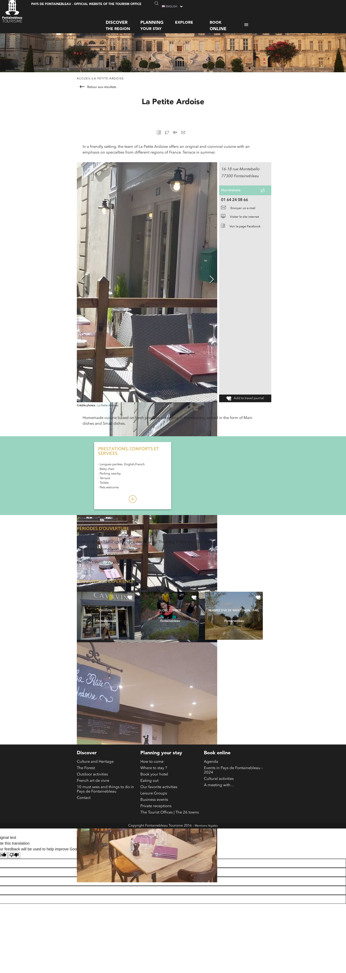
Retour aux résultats (98, 93)
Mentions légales (206, 844)
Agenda (211, 769)
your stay (157, 21)
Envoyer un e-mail (241, 220)
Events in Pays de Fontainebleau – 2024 (233, 779)
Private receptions (156, 823)
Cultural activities (219, 790)
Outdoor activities (92, 784)
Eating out (149, 792)
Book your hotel (154, 784)
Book (227, 22)
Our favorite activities (158, 800)
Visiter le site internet (243, 228)
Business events (154, 815)
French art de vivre (93, 792)
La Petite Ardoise (108, 85)
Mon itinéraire (233, 199)
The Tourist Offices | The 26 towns (169, 831)
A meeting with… (219, 798)
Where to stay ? (153, 777)
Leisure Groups (153, 807)
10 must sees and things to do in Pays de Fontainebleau (105, 803)
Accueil (84, 85)
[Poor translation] (14, 873)
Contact (83, 813)
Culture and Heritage (95, 769)
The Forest (86, 777)
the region (123, 21)
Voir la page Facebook (245, 238)
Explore (184, 19)
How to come (151, 769)
